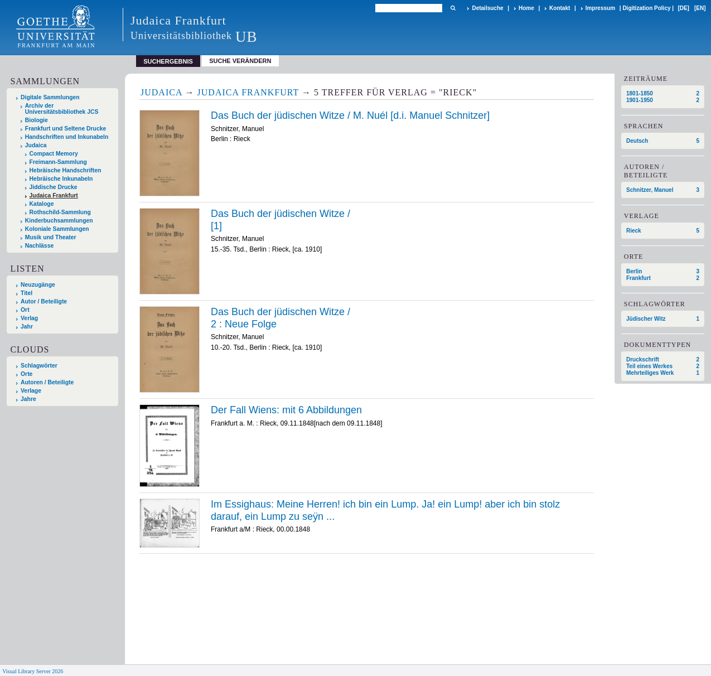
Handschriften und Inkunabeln (67, 137)
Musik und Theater (50, 237)
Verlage (31, 391)
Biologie (36, 120)
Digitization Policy (646, 8)
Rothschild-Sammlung (60, 212)
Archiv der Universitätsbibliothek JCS (62, 109)
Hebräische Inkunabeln (61, 179)
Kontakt (559, 8)
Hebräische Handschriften (65, 170)
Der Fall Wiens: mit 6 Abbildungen (286, 410)
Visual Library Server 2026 (32, 671)
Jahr (27, 326)
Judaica (36, 145)
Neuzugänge (38, 285)
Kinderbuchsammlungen (59, 221)
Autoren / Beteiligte (47, 382)
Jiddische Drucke (54, 187)
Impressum (600, 8)
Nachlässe (39, 246)
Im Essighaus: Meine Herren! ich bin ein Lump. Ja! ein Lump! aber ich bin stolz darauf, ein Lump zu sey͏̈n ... (385, 510)
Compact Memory (54, 154)
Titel (26, 293)
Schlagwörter (39, 366)
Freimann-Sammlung (58, 162)
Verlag (29, 318)
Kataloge (42, 204)
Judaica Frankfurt (54, 195)
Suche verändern (240, 60)
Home (526, 8)
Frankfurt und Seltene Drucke (66, 128)
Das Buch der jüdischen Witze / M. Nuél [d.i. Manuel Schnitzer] (350, 115)
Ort (25, 310)
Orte (26, 374)
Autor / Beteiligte (44, 301)
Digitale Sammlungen (50, 97)
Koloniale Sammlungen (57, 229)
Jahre (28, 399)
